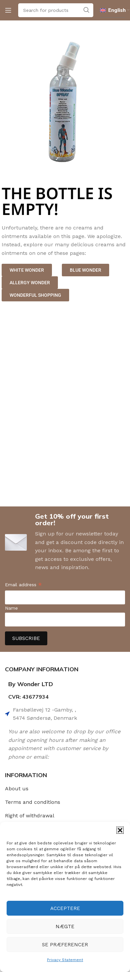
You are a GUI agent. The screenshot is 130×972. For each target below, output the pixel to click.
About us (16, 788)
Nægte (65, 926)
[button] (120, 830)
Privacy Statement (65, 959)
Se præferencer (65, 945)
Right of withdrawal (29, 815)
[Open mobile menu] (8, 10)
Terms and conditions (32, 802)
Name (11, 608)
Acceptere (65, 908)
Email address (23, 585)
